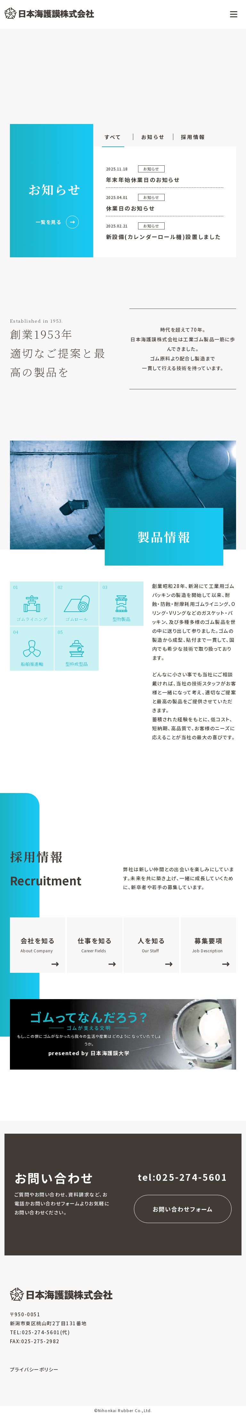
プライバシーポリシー (34, 1369)
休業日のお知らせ (130, 208)
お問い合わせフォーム (182, 1209)
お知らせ (153, 137)
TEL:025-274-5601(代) (40, 1332)
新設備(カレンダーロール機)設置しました (163, 237)
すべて (113, 137)
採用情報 (193, 137)
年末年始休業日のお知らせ (143, 180)
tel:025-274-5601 (183, 1177)
